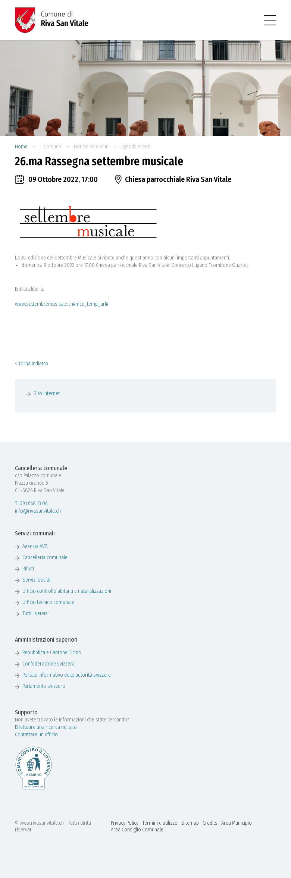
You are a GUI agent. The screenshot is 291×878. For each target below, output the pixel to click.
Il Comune (50, 147)
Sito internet (47, 393)
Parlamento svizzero (43, 686)
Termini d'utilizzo (160, 823)
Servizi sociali (36, 580)
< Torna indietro (31, 364)
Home (21, 147)
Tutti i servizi (35, 613)
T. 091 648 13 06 (31, 503)
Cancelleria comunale (45, 557)
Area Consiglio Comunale (137, 830)
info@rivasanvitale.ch (38, 511)
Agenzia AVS (35, 546)
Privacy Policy (124, 823)
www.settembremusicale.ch (44, 304)
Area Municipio (236, 823)
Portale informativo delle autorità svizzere (66, 675)
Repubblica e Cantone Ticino (51, 652)
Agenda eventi (135, 147)
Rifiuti (28, 569)
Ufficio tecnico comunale (48, 602)
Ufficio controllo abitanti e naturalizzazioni (66, 591)
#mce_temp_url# (90, 304)
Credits (210, 823)
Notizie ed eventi (91, 147)
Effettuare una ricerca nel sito (46, 727)
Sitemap (190, 823)
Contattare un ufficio (36, 734)
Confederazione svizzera (48, 664)
